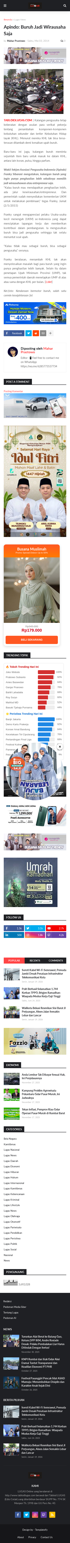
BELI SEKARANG (32, 639)
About (20, 1537)
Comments (56, 960)
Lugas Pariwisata (12, 1227)
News (7, 1260)
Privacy (32, 1537)
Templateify (41, 1529)
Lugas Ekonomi (12, 1166)
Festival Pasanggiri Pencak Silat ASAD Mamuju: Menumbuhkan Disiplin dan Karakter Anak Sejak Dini (43, 1382)
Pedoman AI (9, 1317)
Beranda (8, 19)
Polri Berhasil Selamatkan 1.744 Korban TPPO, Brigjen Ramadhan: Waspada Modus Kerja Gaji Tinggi (41, 992)
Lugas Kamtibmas (13, 1188)
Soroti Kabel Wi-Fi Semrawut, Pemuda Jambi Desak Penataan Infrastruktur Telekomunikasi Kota (44, 973)
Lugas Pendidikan (13, 1232)
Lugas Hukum (11, 1177)
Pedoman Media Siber (14, 1306)
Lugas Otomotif (12, 1221)
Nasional (8, 1255)
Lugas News (20, 19)
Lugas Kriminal (11, 1199)
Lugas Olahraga (12, 1216)
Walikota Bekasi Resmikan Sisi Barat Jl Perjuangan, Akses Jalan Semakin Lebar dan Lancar (44, 1011)
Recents (35, 960)
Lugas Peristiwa (12, 1238)
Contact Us (47, 1537)
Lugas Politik (10, 1243)
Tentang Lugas (10, 1312)
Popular (14, 960)
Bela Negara (10, 1138)
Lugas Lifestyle (12, 1205)
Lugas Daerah (11, 1160)
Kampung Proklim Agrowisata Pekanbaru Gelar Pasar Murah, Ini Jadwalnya (41, 1094)
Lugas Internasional (14, 1183)
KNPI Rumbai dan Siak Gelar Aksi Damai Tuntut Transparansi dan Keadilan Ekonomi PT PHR (40, 1363)
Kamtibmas (10, 1144)
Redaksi (7, 1301)
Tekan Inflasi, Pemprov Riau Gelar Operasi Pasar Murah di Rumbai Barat (43, 1111)
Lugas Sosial (10, 1249)
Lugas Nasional (11, 1149)
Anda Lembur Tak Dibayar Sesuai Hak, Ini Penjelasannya (43, 1076)
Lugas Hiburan (11, 1171)
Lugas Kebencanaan (14, 1194)
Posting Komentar (13, 391)
